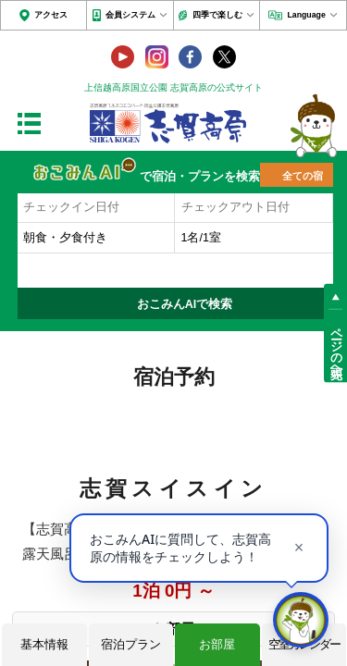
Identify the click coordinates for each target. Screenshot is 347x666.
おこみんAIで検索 (185, 304)
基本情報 (44, 644)
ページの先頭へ (335, 346)
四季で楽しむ (217, 14)
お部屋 (217, 644)
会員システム (130, 14)
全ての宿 (302, 175)
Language (306, 14)
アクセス (51, 14)
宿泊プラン (131, 644)
